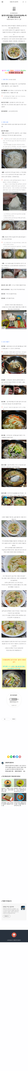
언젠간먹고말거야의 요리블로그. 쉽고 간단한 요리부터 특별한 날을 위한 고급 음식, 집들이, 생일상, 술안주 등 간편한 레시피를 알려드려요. (11, 978)
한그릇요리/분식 (14, 13)
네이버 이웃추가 (18, 838)
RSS (24, 838)
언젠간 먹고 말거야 (14, 1)
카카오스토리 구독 (9, 838)
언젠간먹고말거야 (10, 19)
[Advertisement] (14, 454)
